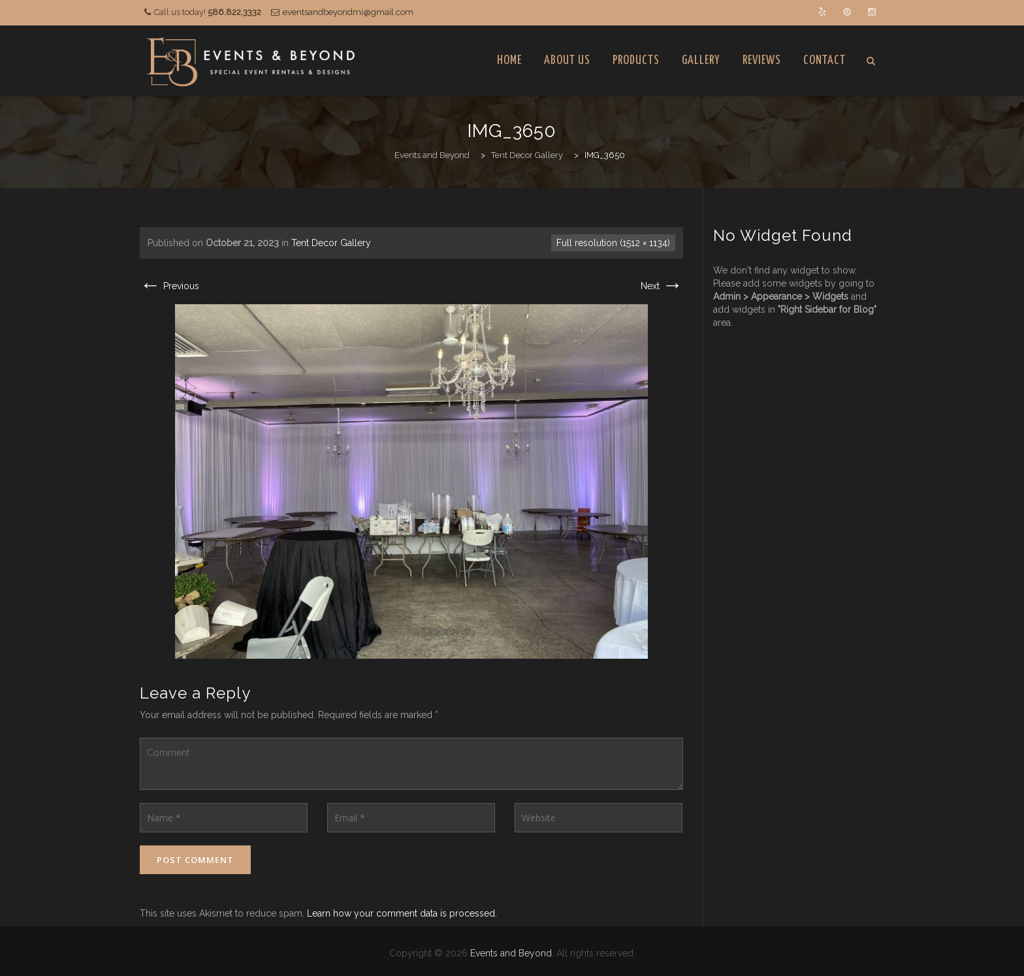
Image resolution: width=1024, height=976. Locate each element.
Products (636, 60)
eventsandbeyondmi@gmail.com (348, 12)
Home (509, 60)
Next (662, 286)
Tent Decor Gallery (331, 243)
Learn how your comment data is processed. (402, 913)
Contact (824, 60)
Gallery (701, 60)
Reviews (762, 60)
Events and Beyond (511, 953)
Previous (169, 286)
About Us (567, 60)
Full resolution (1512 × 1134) (613, 243)
